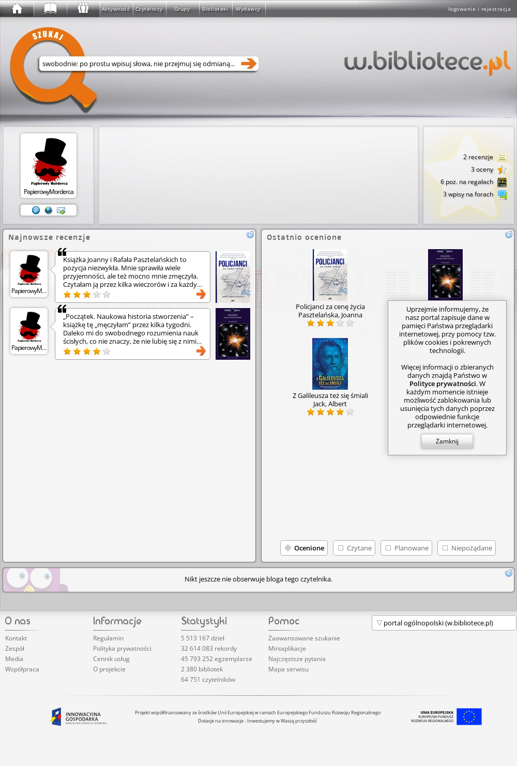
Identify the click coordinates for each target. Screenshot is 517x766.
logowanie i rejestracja (479, 8)
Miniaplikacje (287, 648)
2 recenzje (485, 157)
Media (14, 658)
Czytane (359, 548)
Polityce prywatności (442, 383)
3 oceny (489, 170)
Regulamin (108, 638)
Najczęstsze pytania (297, 658)
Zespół (14, 648)
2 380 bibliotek (202, 669)
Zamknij (447, 441)
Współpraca (22, 669)
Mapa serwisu (288, 669)
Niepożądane (471, 548)
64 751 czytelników (208, 679)
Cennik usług (111, 658)
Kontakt (16, 638)
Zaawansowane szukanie (304, 638)
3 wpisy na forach (475, 195)
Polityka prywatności (122, 648)
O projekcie (109, 669)
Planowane (411, 548)
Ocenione (309, 548)
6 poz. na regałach (473, 182)
